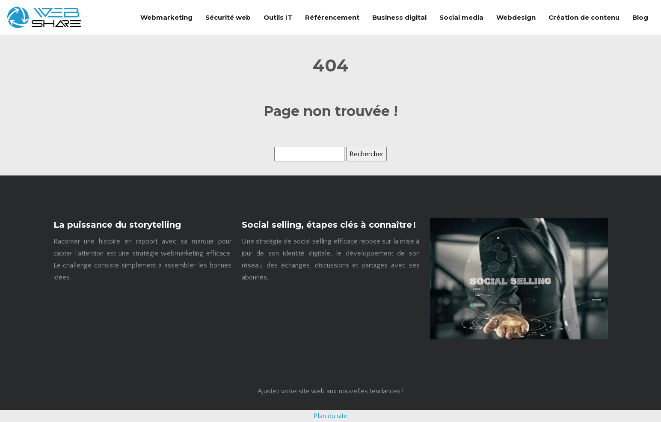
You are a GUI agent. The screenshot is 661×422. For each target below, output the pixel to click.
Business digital (399, 17)
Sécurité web (228, 17)
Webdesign (516, 17)
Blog (640, 17)
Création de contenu (584, 17)
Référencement (332, 17)
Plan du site (330, 416)
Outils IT (278, 17)
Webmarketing (166, 17)
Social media (461, 17)
